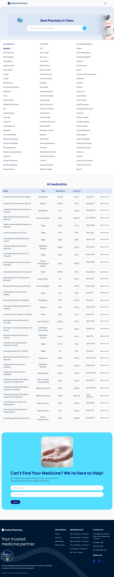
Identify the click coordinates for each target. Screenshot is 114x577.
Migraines (7, 130)
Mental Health (82, 126)
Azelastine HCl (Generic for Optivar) (17, 203)
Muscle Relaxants (83, 130)
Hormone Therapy (47, 109)
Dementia (80, 78)
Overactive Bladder (10, 143)
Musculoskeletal (9, 135)
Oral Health (44, 139)
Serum (79, 169)
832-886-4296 (98, 542)
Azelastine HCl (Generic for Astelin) (17, 197)
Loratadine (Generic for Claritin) (15, 351)
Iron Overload (45, 117)
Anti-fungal (44, 53)
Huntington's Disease (85, 109)
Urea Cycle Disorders (85, 160)
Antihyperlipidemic (84, 57)
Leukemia (7, 122)
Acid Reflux (44, 44)
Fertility (80, 87)
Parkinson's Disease (84, 143)
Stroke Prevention (10, 160)
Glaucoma (80, 91)
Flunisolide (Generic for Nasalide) (16, 300)
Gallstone (7, 91)
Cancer (6, 74)
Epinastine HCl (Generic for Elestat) (17, 286)
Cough (5, 78)
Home (57, 534)
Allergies (6, 48)
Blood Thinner (82, 65)
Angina (79, 48)
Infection (80, 113)
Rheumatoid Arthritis (48, 152)
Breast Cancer (45, 70)
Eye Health (44, 87)
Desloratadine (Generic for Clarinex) (17, 272)
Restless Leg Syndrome (12, 152)
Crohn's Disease (46, 78)
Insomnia (6, 117)
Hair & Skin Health (46, 96)
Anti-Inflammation (83, 53)
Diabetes (43, 83)
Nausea (43, 135)
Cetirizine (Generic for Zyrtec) (15, 233)
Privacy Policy (60, 545)
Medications (59, 541)
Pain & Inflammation (47, 143)
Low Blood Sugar (83, 122)
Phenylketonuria (9, 148)
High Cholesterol (46, 104)
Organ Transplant (83, 139)
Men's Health (45, 126)
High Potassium (83, 104)
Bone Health (8, 70)
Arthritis (80, 61)
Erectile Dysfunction (11, 87)
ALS (41, 48)
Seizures (80, 152)
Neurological (81, 135)
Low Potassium (9, 126)
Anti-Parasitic (8, 57)
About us (58, 538)
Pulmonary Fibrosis (84, 148)
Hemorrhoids (82, 100)
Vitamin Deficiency (84, 165)
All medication (8, 44)
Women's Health (46, 169)
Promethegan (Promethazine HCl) (16, 418)
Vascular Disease (46, 165)
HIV (4, 109)
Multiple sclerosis (47, 130)
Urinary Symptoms (10, 165)
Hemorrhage (45, 100)
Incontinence (45, 113)
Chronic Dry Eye (46, 74)
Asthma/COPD (8, 65)
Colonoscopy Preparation (86, 74)
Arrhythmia (44, 61)
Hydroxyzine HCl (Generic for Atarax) (17, 314)
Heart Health (8, 100)
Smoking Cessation (47, 156)
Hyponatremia (8, 113)
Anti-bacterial (8, 53)
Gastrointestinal (46, 91)
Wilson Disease (9, 169)
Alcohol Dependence (85, 44)
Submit (15, 502)
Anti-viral (43, 57)
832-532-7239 (98, 546)
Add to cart (104, 197)
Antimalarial (7, 61)
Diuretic (80, 83)
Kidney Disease (83, 117)
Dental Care (7, 83)
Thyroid (43, 160)
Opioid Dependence (11, 139)
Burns (79, 70)
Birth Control (45, 65)
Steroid (79, 156)
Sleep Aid (6, 156)
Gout (5, 96)
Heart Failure (81, 96)
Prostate (43, 148)
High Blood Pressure (11, 104)
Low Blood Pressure (47, 122)
